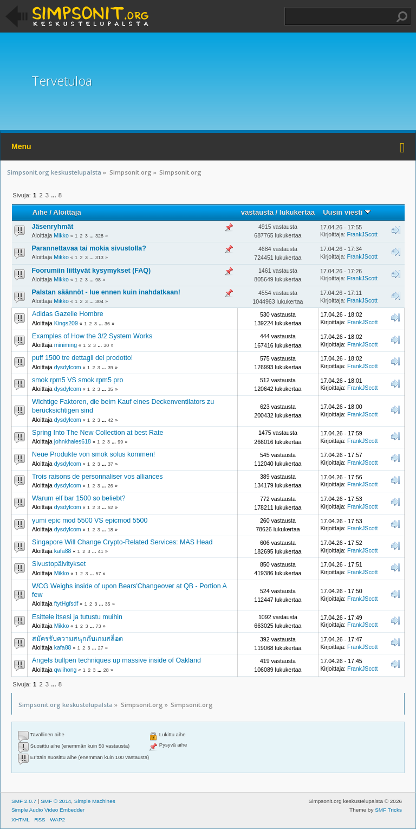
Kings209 (66, 323)
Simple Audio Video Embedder (47, 810)
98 (98, 279)
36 (107, 323)
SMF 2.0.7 (23, 801)
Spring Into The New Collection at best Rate (97, 432)
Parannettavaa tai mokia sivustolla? (89, 248)
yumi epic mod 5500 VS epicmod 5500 (89, 520)
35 (110, 389)
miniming (65, 345)
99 (120, 442)
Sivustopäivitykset (59, 564)
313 (99, 257)
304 (99, 301)
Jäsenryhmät (53, 226)
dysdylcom (67, 367)
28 (106, 670)
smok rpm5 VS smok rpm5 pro (77, 380)
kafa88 (63, 551)
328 (99, 236)
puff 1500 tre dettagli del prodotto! (82, 358)
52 (110, 507)
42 (110, 420)
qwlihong (65, 669)
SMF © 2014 (56, 801)
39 (110, 367)
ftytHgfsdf (66, 603)
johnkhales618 (72, 441)
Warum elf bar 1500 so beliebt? (79, 498)
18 (110, 529)
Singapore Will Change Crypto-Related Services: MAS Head (122, 542)
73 (98, 626)
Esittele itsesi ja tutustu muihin (77, 617)
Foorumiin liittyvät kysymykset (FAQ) (91, 270)
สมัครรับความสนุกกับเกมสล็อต (77, 638)
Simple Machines (94, 801)
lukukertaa (297, 212)
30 (106, 345)
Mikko (61, 235)
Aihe (40, 212)
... (54, 195)
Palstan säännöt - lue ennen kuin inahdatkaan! (106, 292)
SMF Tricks (388, 810)
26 (110, 486)
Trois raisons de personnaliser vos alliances (97, 476)
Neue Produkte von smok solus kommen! (93, 454)
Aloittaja (67, 212)
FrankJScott (362, 234)
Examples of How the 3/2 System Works (92, 336)
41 (100, 551)
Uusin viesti (347, 212)
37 (110, 464)
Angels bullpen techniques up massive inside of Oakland (116, 660)
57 (98, 573)
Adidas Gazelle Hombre (67, 314)
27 (100, 648)
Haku (402, 17)
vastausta (257, 212)
